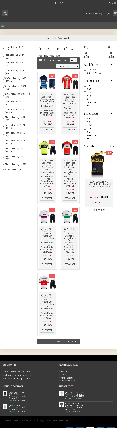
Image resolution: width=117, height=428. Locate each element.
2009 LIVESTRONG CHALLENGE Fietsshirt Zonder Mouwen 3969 (99, 184)
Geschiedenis (67, 380)
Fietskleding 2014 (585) (14, 158)
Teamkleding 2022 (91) (14, 64)
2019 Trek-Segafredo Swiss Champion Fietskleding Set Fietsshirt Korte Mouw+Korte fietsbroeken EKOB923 (47, 306)
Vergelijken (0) (57, 60)
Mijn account (67, 377)
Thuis (63, 371)
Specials (89, 146)
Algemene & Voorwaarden (17, 375)
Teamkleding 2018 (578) (14, 103)
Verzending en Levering (16, 371)
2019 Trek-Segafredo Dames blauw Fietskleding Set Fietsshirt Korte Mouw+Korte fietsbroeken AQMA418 (47, 105)
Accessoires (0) (13, 169)
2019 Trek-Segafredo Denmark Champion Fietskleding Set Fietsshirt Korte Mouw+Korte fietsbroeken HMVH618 (69, 106)
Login (63, 374)
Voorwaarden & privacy (16, 378)
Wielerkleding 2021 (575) (15, 87)
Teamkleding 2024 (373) (14, 56)
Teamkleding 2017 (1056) (14, 111)
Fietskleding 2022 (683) (14, 119)
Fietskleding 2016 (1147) (14, 142)
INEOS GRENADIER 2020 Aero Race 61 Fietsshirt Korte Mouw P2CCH (74, 406)
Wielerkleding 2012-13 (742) (17, 95)
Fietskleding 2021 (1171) (14, 127)
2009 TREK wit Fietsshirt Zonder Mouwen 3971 (18, 407)
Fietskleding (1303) (16, 164)
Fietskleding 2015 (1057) (14, 150)
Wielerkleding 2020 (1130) (15, 80)
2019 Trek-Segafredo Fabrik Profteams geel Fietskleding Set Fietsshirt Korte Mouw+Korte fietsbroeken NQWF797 (47, 173)
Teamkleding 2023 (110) (14, 72)
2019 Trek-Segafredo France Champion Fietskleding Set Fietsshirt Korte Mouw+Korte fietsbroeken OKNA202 (47, 240)
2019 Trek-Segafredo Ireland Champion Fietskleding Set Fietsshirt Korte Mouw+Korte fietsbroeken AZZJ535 (69, 240)
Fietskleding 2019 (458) (14, 134)
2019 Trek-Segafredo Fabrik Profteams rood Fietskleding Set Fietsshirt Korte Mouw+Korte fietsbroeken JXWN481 (69, 173)
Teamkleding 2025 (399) (14, 48)
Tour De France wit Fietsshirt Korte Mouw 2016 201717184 (75, 394)
